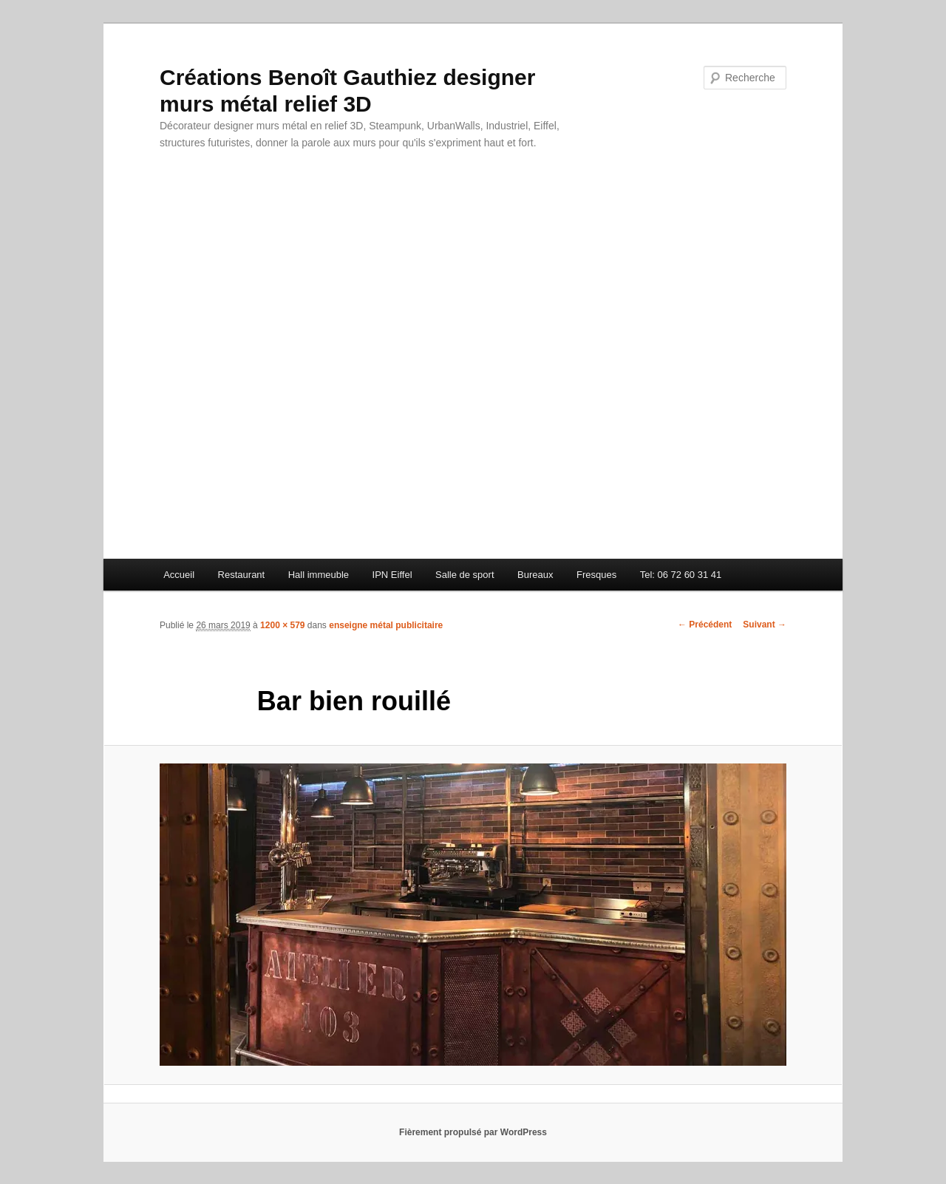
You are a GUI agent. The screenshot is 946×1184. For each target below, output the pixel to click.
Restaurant (241, 574)
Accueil (178, 574)
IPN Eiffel (392, 574)
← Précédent (705, 624)
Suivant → (764, 624)
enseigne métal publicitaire (386, 625)
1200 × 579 (282, 625)
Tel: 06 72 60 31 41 (681, 574)
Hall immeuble (318, 574)
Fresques (596, 574)
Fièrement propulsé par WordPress (473, 1132)
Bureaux (535, 574)
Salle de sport (464, 574)
